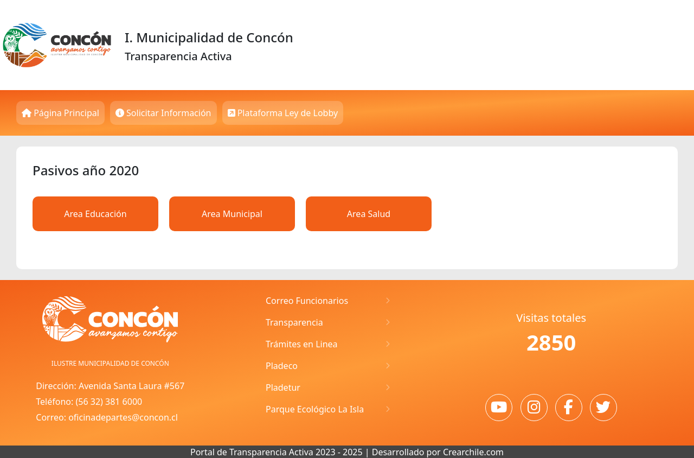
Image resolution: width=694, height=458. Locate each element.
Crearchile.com (473, 452)
